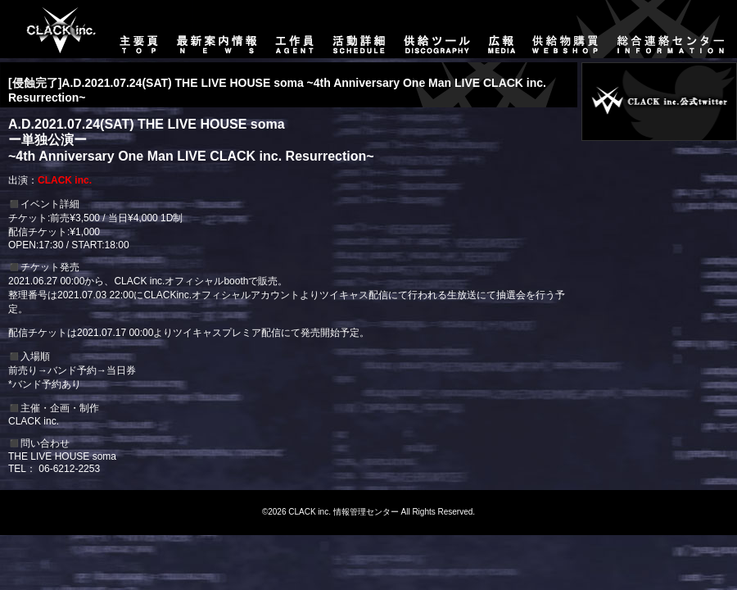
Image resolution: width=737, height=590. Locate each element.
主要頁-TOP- (53, 29)
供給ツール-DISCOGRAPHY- (438, 29)
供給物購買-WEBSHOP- (565, 29)
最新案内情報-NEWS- (217, 29)
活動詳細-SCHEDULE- (359, 29)
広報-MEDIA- (501, 29)
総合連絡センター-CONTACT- (672, 29)
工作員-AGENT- (295, 29)
